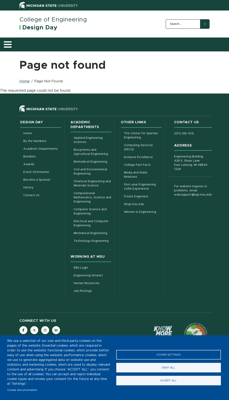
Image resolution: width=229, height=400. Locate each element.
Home (27, 47)
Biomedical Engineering (93, 169)
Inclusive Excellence (143, 164)
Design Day (39, 28)
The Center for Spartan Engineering (143, 142)
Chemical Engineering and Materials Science (93, 190)
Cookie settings (168, 354)
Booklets (97, 47)
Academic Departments (72, 48)
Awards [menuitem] (28, 171)
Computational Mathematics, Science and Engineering (93, 204)
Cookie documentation (22, 390)
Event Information (139, 48)
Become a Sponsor (162, 47)
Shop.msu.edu (143, 211)
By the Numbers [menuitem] (34, 148)
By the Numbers (47, 48)
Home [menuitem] (27, 140)
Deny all (168, 367)
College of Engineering (53, 20)
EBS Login (93, 275)
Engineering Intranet (93, 282)
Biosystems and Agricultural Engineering (93, 159)
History (182, 47)
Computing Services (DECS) (143, 154)
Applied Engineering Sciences (93, 147)
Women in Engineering (143, 219)
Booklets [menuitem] (29, 164)
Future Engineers (143, 203)
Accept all (168, 380)
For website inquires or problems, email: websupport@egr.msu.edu (193, 197)
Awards (117, 47)
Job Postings (93, 298)
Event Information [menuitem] (36, 179)
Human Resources (93, 290)
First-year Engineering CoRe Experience (143, 194)
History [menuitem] (28, 195)
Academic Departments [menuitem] (40, 156)
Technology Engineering (93, 248)
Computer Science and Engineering (93, 218)
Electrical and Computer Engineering (93, 230)
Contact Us (202, 48)
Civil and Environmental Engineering (93, 178)
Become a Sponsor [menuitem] (37, 187)
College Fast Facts (143, 172)
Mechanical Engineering (93, 240)
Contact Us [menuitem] (31, 202)
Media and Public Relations (143, 182)
